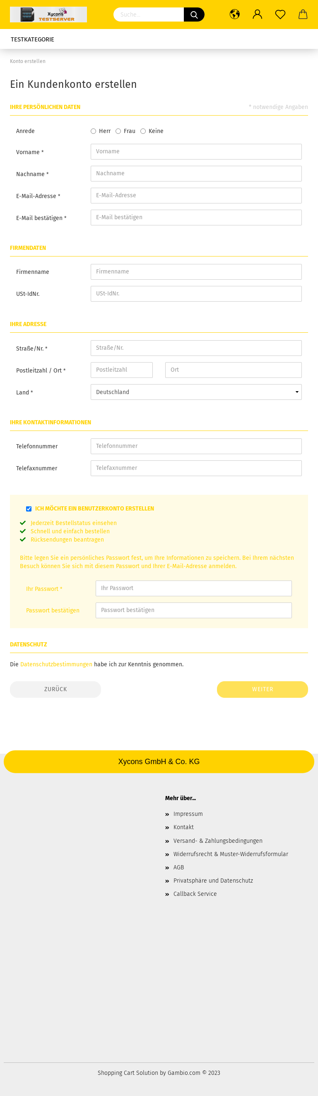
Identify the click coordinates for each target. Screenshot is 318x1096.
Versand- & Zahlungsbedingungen (218, 840)
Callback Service (195, 894)
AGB (178, 867)
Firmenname (32, 272)
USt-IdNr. (27, 294)
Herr (105, 131)
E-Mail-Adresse (37, 196)
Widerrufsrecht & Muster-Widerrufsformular (230, 854)
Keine (156, 131)
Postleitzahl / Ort (39, 370)
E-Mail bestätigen (40, 218)
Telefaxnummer (36, 468)
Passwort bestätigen (53, 610)
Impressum (188, 814)
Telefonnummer (37, 446)
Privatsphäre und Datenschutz (213, 880)
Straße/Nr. (30, 348)
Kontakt (183, 827)
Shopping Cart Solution (128, 1073)
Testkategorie (32, 39)
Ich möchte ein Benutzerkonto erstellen (94, 508)
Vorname (28, 152)
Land (23, 392)
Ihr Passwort (43, 589)
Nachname (31, 174)
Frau (129, 131)
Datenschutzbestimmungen (56, 664)
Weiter (262, 689)
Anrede (25, 131)
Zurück (55, 689)
